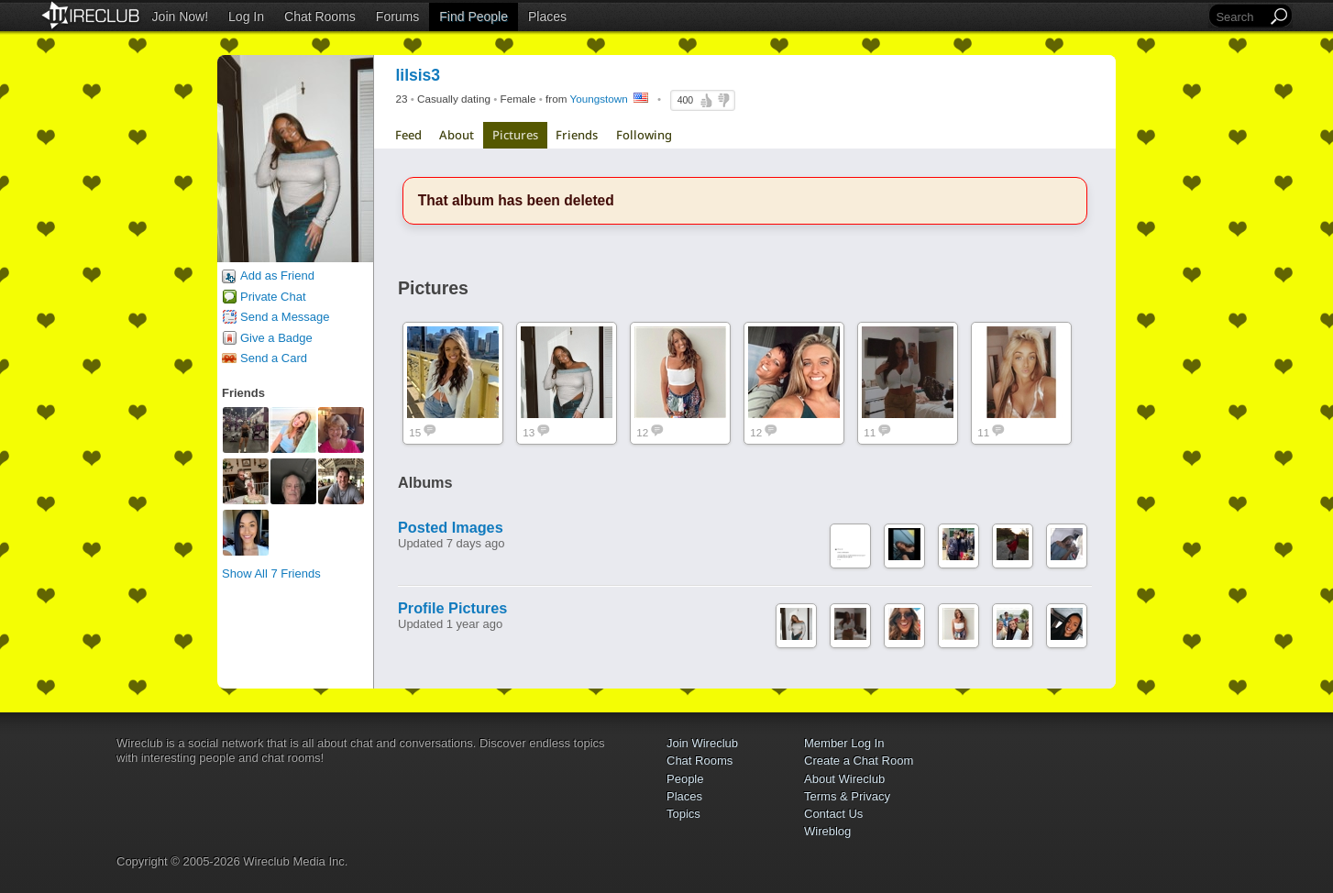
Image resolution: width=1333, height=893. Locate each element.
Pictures (515, 135)
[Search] (1239, 17)
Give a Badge (276, 338)
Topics (683, 814)
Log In (246, 16)
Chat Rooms (320, 16)
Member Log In (844, 743)
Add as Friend (277, 275)
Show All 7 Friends (271, 573)
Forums (397, 16)
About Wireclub (844, 779)
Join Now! (180, 16)
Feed (408, 135)
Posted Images (450, 527)
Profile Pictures (452, 608)
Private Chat (273, 296)
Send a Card (273, 358)
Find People (473, 16)
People (684, 779)
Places (547, 16)
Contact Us (833, 814)
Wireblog (827, 831)
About (456, 135)
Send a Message (285, 317)
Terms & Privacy (847, 796)
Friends (577, 135)
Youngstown (598, 99)
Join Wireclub (702, 743)
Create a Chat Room (858, 760)
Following (644, 135)
